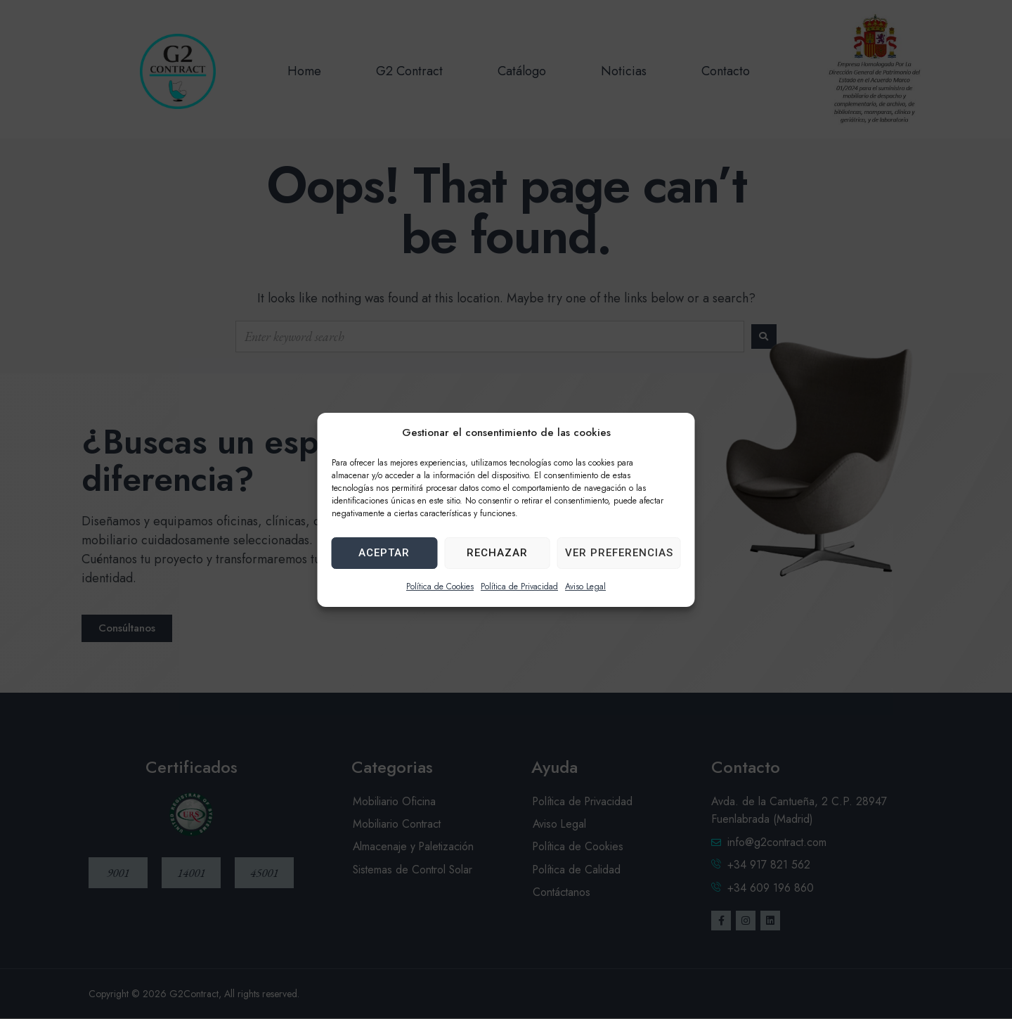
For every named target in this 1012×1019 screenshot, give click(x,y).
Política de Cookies (440, 586)
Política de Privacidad (519, 586)
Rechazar (497, 552)
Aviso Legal (585, 586)
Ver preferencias (619, 552)
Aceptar (384, 552)
